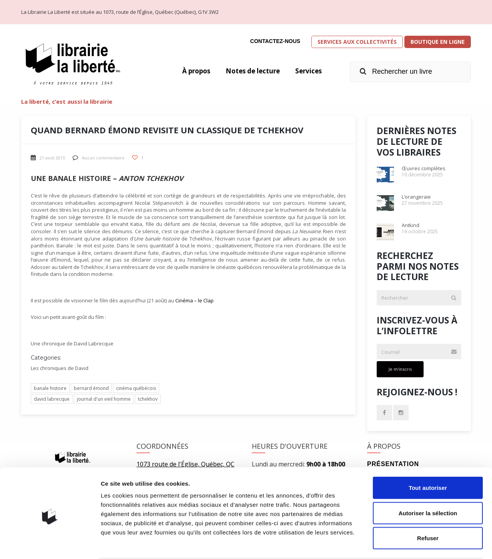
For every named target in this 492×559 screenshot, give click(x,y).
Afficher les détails (423, 544)
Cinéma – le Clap (194, 300)
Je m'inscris (400, 369)
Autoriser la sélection (428, 483)
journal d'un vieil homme (104, 399)
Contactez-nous (275, 41)
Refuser (428, 508)
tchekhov (148, 399)
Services (308, 71)
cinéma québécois (136, 388)
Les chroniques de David (59, 368)
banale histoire (50, 388)
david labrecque (52, 399)
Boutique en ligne (438, 41)
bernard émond (91, 388)
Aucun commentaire (99, 158)
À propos (189, 71)
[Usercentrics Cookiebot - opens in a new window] (49, 544)
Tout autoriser (428, 458)
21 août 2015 (48, 158)
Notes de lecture (249, 71)
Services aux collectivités (357, 41)
